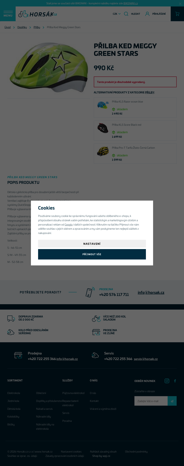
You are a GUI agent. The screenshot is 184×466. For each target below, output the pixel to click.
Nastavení (92, 243)
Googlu (69, 224)
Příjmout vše (91, 254)
